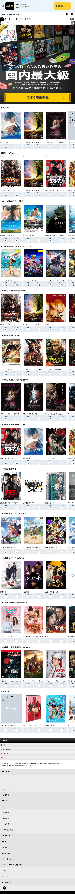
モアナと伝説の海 (6, 280)
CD (7, 19)
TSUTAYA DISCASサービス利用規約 (20, 763)
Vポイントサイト (7, 859)
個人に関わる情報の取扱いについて (52, 763)
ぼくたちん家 (49, 503)
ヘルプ (4, 841)
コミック (13, 19)
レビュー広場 (6, 853)
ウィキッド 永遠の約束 (31, 142)
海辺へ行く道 (49, 725)
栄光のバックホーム (29, 235)
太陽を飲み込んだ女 (51, 592)
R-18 (37, 758)
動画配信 (29, 19)
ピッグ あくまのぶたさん (54, 414)
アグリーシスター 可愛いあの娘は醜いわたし (15, 414)
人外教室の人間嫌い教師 (8, 547)
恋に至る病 (4, 142)
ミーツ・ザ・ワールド (7, 725)
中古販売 (6, 824)
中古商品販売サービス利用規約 (36, 763)
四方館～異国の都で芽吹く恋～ (33, 636)
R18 (72, 18)
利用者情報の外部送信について (22, 765)
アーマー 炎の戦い (6, 369)
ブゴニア (48, 325)
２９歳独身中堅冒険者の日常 (32, 547)
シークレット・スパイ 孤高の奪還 (34, 369)
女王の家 (26, 592)
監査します (4, 592)
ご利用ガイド (6, 836)
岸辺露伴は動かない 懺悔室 (54, 235)
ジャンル (37, 745)
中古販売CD (20, 19)
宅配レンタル (7, 812)
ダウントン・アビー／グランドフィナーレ (37, 681)
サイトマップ (33, 765)
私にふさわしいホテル (30, 725)
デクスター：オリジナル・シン (55, 681)
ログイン (72, 15)
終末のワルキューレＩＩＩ (54, 547)
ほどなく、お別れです (7, 235)
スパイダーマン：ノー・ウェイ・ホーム (58, 280)
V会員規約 (9, 763)
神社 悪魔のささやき (30, 414)
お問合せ (4, 847)
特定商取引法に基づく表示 (8, 765)
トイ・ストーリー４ (29, 280)
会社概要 (4, 763)
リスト (67, 15)
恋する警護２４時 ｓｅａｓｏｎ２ (34, 503)
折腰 (46, 636)
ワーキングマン (5, 190)
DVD (2, 19)
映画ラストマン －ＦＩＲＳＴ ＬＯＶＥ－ (60, 190)
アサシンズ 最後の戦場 (53, 369)
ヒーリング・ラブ (6, 636)
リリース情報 (37, 749)
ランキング (37, 753)
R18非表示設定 (8, 830)
